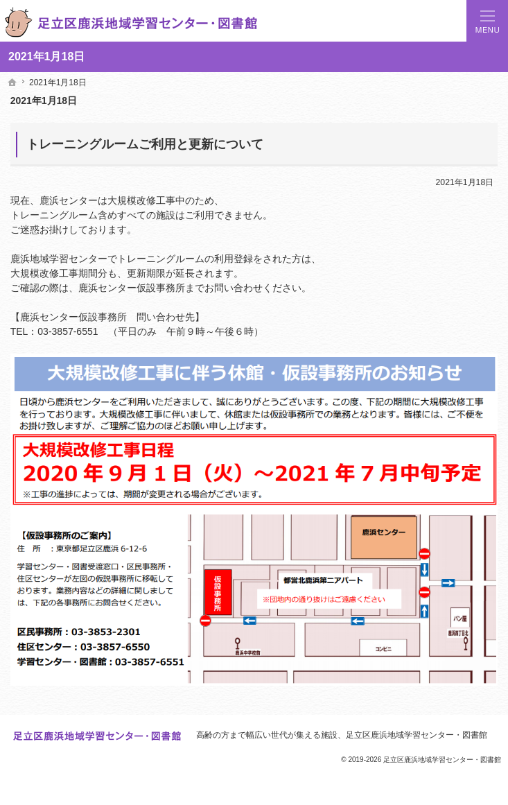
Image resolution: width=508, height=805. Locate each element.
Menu (487, 21)
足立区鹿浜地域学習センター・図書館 (416, 735)
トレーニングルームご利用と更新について (144, 144)
